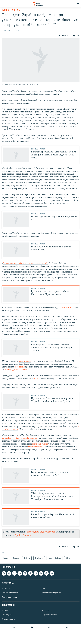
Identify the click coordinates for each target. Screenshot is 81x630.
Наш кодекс (6, 615)
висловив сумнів (40, 444)
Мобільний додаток (10, 593)
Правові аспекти (8, 619)
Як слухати (6, 588)
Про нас (5, 610)
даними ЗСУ (68, 308)
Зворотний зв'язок (49, 615)
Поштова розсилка (9, 597)
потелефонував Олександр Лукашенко (19, 438)
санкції (36, 379)
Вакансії (45, 610)
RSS (43, 588)
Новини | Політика (11, 10)
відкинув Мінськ (36, 447)
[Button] (64, 35)
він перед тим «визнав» (16, 370)
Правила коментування (51, 593)
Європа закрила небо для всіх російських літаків (25, 263)
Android (27, 535)
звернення (20, 367)
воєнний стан (25, 361)
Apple (18, 535)
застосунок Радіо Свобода (41, 532)
